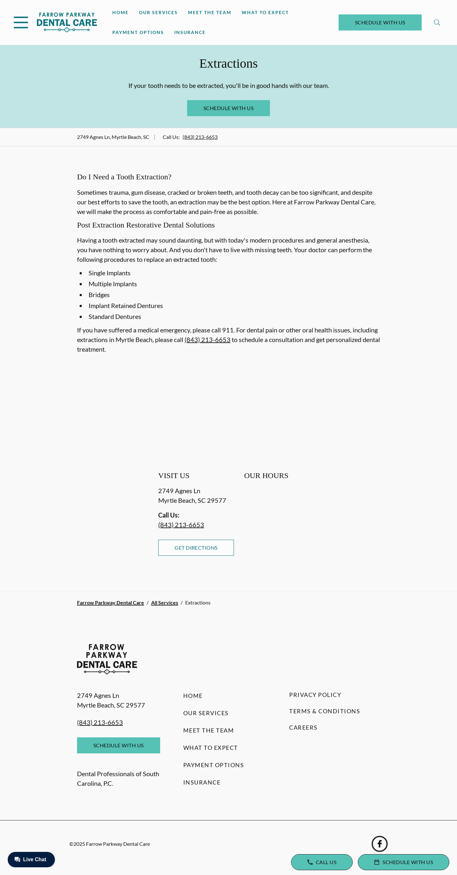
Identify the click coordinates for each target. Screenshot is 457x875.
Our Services (158, 12)
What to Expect (265, 12)
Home (120, 12)
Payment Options (138, 32)
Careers (303, 727)
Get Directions (196, 548)
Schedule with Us (380, 22)
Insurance (190, 32)
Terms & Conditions (324, 711)
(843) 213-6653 (200, 137)
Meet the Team (209, 12)
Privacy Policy (315, 694)
